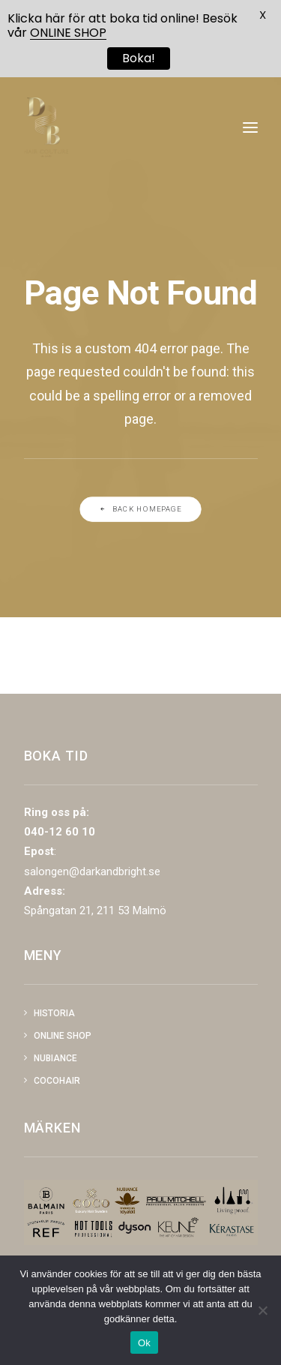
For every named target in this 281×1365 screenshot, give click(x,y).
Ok (144, 1342)
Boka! (138, 58)
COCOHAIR (57, 1081)
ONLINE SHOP (68, 32)
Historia (54, 1013)
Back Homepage (140, 509)
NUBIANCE (55, 1058)
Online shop (62, 1035)
